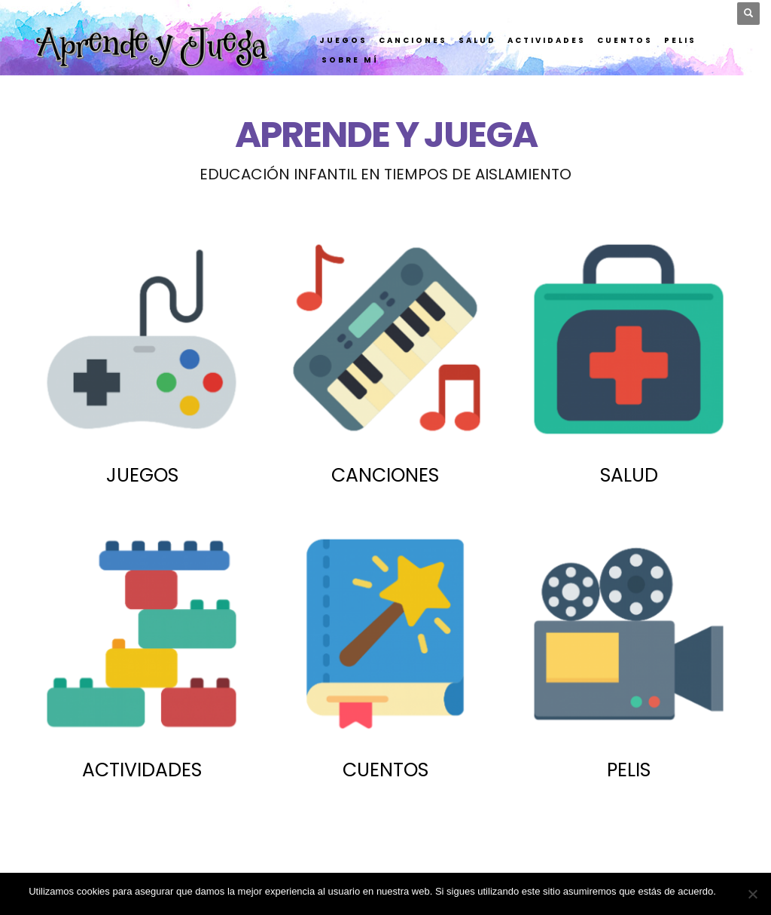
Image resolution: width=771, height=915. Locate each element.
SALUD (629, 475)
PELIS (629, 770)
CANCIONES (385, 475)
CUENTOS (385, 770)
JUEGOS (142, 475)
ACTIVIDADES (142, 770)
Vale (733, 891)
